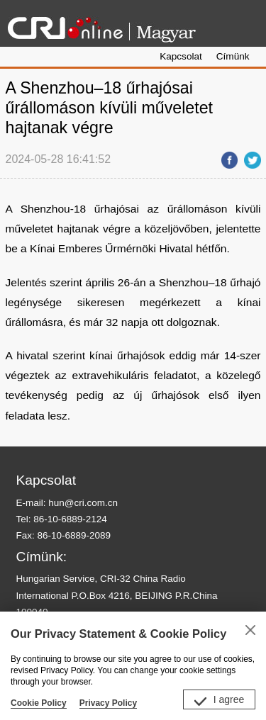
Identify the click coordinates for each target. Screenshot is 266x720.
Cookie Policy (39, 703)
